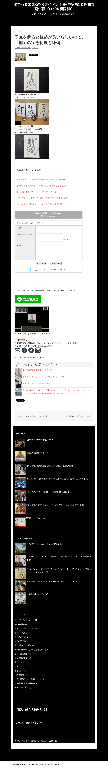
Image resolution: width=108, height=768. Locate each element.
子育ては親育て (21, 658)
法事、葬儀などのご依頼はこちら (28, 679)
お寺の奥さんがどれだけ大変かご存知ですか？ (46, 544)
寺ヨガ (17, 662)
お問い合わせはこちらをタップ (29, 723)
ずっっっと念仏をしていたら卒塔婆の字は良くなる (44, 376)
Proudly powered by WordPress (25, 764)
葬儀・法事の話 (21, 687)
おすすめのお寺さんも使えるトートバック (40, 383)
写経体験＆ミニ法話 (23, 645)
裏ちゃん (36, 48)
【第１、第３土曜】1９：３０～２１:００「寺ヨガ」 (36, 192)
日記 (19, 31)
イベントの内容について (25, 628)
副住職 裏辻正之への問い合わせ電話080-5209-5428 (36, 741)
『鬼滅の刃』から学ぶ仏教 (38, 594)
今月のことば (20, 637)
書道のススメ (20, 670)
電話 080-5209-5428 (32, 709)
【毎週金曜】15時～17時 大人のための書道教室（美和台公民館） (42, 198)
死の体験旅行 (20, 675)
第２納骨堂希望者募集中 (25, 683)
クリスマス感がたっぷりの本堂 (34, 416)
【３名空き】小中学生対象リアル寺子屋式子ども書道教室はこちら (42, 204)
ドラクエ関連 (20, 632)
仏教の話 (18, 641)
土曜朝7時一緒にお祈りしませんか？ (30, 649)
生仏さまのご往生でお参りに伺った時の (39, 370)
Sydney (47, 764)
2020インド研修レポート (25, 620)
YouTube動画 (20, 624)
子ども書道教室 (21, 654)
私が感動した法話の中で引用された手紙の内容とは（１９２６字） (54, 581)
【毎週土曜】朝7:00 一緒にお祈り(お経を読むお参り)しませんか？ (42, 186)
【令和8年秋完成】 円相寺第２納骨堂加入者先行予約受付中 (40, 179)
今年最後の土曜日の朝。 (76, 416)
